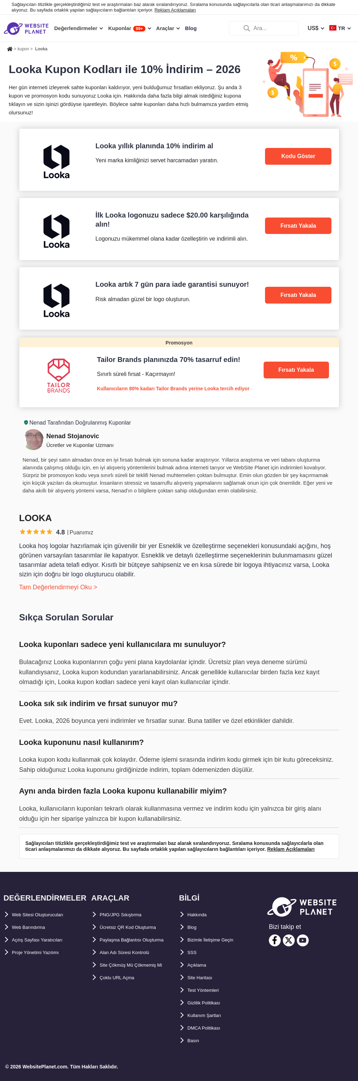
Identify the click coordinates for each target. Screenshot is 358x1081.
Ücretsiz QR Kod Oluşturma (136, 927)
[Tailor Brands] (179, 372)
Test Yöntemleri (208, 990)
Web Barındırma (33, 927)
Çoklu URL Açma (122, 1003)
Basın (195, 1041)
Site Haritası (203, 978)
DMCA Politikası (208, 1028)
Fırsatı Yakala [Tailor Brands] (296, 370)
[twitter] (289, 940)
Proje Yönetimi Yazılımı (42, 952)
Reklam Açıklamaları (175, 10)
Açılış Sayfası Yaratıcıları (45, 940)
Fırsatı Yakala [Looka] (298, 226)
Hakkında (199, 915)
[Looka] (179, 160)
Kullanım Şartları (209, 1015)
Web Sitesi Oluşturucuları (46, 915)
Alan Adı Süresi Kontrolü (133, 965)
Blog (193, 927)
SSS (193, 952)
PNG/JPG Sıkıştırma (126, 915)
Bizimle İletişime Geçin (217, 940)
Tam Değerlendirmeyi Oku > (58, 587)
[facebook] (275, 940)
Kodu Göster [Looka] (298, 156)
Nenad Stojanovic (72, 436)
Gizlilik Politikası (209, 1003)
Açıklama (199, 965)
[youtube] (303, 940)
